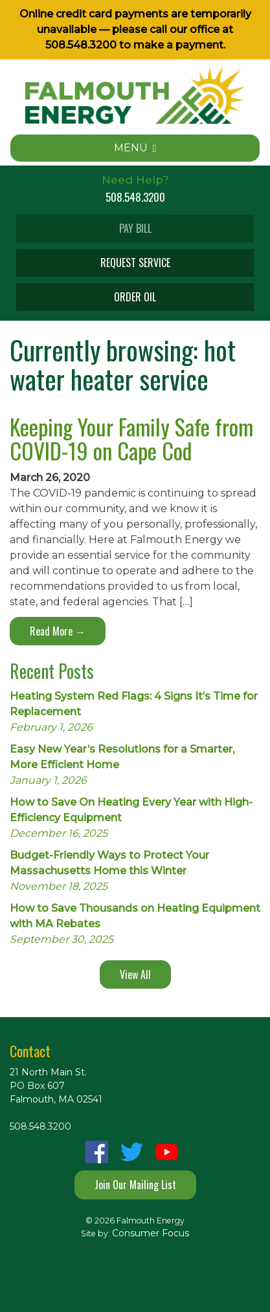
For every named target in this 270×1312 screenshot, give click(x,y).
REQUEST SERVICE (135, 262)
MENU (135, 148)
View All (135, 974)
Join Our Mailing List (135, 1184)
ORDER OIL (135, 297)
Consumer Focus (150, 1233)
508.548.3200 (81, 45)
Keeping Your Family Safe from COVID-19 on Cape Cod (131, 438)
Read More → (57, 631)
